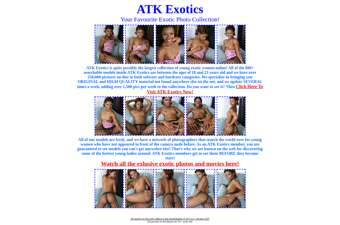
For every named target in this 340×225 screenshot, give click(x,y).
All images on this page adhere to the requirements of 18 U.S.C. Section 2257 (170, 218)
